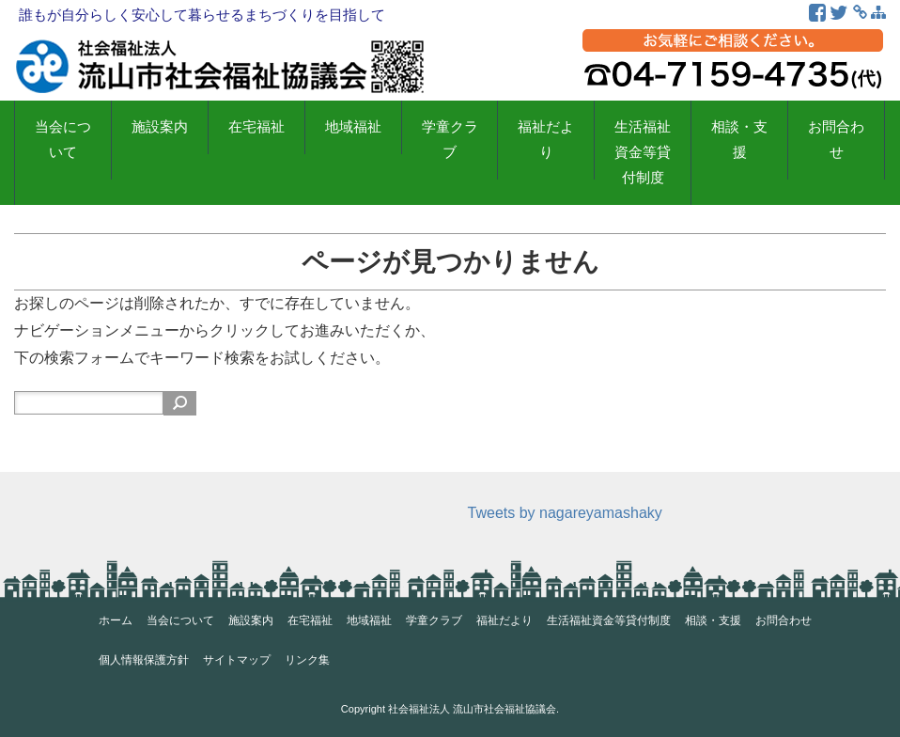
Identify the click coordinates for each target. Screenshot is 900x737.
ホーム (115, 620)
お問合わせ (836, 139)
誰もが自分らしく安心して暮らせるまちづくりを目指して (202, 15)
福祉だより (546, 139)
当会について (63, 139)
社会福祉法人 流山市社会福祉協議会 (472, 708)
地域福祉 (353, 126)
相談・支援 (739, 139)
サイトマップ (237, 659)
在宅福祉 (256, 126)
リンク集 (307, 659)
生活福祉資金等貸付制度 (642, 152)
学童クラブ (450, 139)
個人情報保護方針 (144, 659)
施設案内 (160, 126)
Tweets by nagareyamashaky (565, 513)
